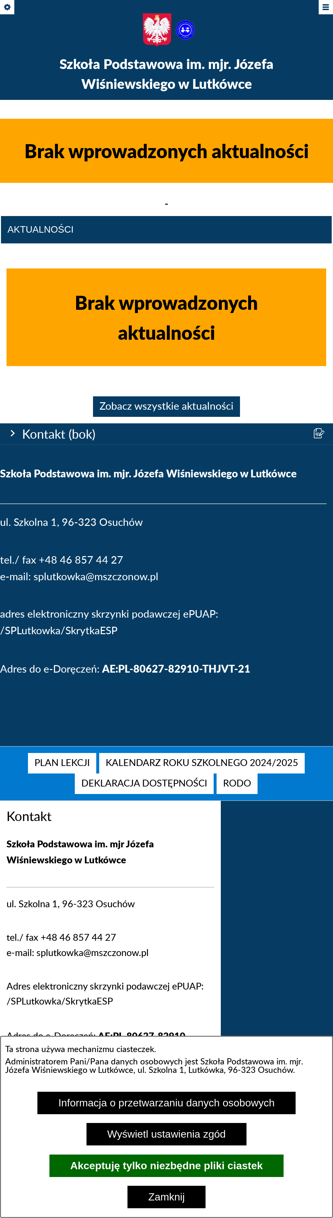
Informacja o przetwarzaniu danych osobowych (166, 1103)
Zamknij (166, 1197)
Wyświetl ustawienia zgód (166, 1134)
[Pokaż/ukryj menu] (325, 7)
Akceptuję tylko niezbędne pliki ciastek (166, 1165)
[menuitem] (62, 763)
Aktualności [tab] (40, 552)
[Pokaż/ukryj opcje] (7, 7)
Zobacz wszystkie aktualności (166, 729)
